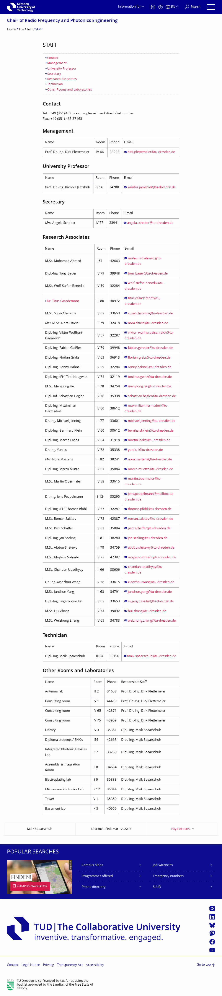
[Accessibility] (160, 7)
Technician (55, 84)
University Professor (61, 68)
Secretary (54, 74)
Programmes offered (97, 876)
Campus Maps (92, 865)
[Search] (193, 7)
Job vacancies (163, 865)
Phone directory (94, 887)
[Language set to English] (172, 7)
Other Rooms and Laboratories (69, 89)
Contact (52, 58)
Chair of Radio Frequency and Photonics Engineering (62, 21)
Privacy (48, 965)
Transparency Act (70, 965)
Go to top (204, 965)
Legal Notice (30, 965)
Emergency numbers (168, 876)
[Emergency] (152, 7)
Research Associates (62, 79)
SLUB (157, 887)
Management (57, 63)
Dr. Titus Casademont (63, 301)
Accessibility (95, 965)
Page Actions (180, 829)
